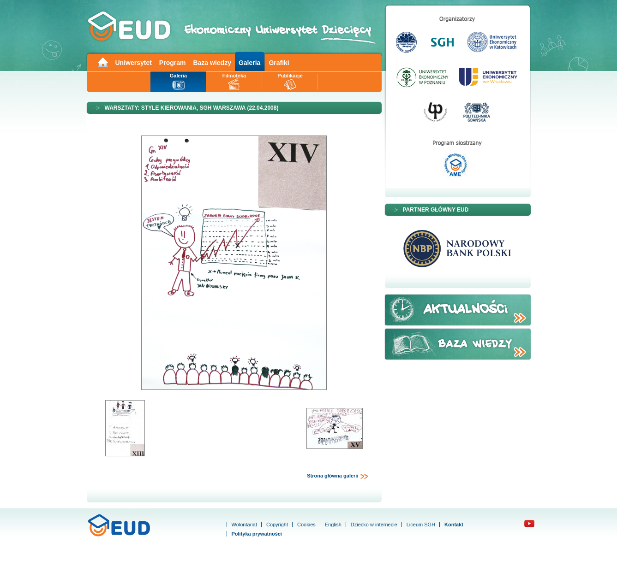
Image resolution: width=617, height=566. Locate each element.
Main (102, 61)
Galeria (249, 62)
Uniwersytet (133, 62)
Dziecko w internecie (374, 524)
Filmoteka (234, 75)
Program (172, 62)
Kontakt (453, 524)
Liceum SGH (421, 524)
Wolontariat (244, 524)
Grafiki (279, 62)
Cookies (306, 524)
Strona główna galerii (337, 476)
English (333, 524)
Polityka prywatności (257, 534)
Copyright (277, 524)
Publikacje (289, 75)
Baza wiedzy (212, 62)
